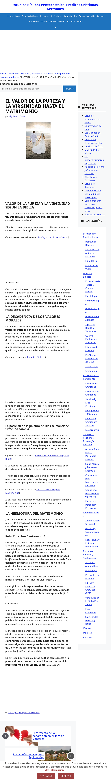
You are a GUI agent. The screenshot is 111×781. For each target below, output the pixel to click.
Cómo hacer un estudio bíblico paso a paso (93, 194)
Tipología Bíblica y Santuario (90, 328)
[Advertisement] (55, 52)
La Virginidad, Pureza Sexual (53, 237)
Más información (54, 770)
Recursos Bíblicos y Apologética (89, 554)
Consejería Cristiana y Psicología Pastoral (30, 73)
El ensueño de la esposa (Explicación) (28, 756)
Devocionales (70, 16)
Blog (17, 16)
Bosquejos (84, 16)
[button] (55, 27)
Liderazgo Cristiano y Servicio (91, 422)
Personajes (91, 570)
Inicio (3, 73)
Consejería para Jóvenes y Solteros (24, 712)
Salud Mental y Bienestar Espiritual (92, 467)
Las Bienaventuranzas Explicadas (94, 160)
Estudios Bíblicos (30, 16)
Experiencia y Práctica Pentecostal (92, 543)
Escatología (91, 296)
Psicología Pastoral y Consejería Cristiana (95, 170)
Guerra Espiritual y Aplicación (91, 339)
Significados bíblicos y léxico (91, 620)
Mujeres (87, 632)
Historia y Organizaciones (92, 532)
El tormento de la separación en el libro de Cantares (48, 736)
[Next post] (71, 756)
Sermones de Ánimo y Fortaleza (92, 253)
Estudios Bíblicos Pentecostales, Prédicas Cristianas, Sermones (55, 6)
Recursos (71, 21)
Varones (87, 637)
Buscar (69, 88)
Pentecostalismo (56, 21)
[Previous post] (5, 736)
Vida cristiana (97, 16)
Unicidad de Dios (94, 146)
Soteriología (91, 366)
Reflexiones (56, 16)
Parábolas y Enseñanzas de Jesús (91, 358)
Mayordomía (92, 429)
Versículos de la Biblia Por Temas (92, 601)
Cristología (91, 370)
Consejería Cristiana (37, 21)
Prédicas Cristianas (95, 214)
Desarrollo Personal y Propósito (91, 505)
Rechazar (46, 776)
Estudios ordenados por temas (92, 119)
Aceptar (65, 776)
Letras (80, 21)
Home (10, 16)
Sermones (44, 16)
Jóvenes (87, 628)
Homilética (91, 260)
